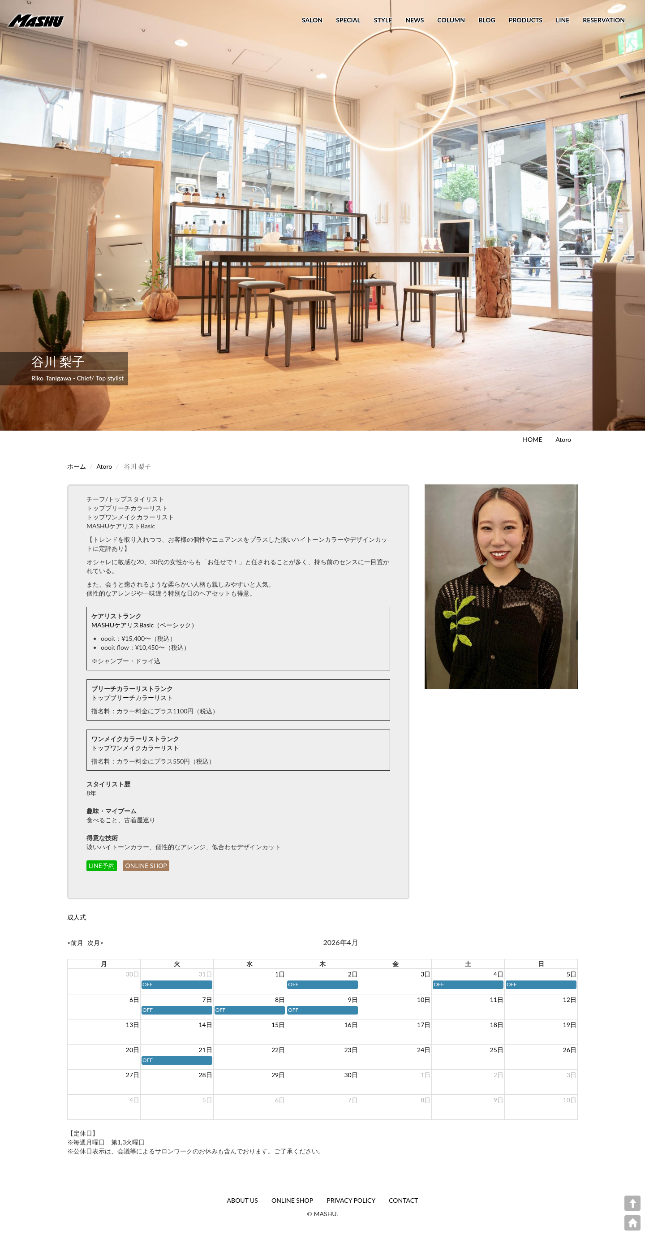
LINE (562, 20)
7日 (207, 999)
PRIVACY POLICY (351, 1200)
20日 (132, 1050)
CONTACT (403, 1200)
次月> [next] (95, 942)
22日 (278, 1050)
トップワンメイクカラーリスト (135, 747)
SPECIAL (348, 20)
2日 (353, 974)
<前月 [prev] (75, 942)
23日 (351, 1050)
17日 (423, 1024)
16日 (351, 1024)
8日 (280, 999)
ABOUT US (242, 1200)
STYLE (383, 20)
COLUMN (451, 20)
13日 (132, 1024)
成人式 (76, 917)
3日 (425, 974)
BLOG (486, 20)
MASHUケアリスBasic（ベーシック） (144, 625)
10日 (423, 999)
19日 (569, 1024)
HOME (532, 439)
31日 (205, 974)
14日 (205, 1024)
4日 (498, 974)
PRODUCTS (525, 20)
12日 (569, 999)
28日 (205, 1075)
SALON (312, 20)
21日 (205, 1050)
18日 (496, 1024)
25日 (496, 1050)
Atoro (563, 439)
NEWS (414, 20)
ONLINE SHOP (146, 865)
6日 (134, 999)
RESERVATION (604, 20)
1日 (280, 974)
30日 (132, 974)
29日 (278, 1075)
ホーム (76, 466)
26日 (569, 1050)
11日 (496, 999)
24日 (423, 1050)
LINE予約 (102, 865)
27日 (132, 1075)
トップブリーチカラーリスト (132, 697)
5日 (571, 974)
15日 (278, 1024)
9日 (353, 999)
